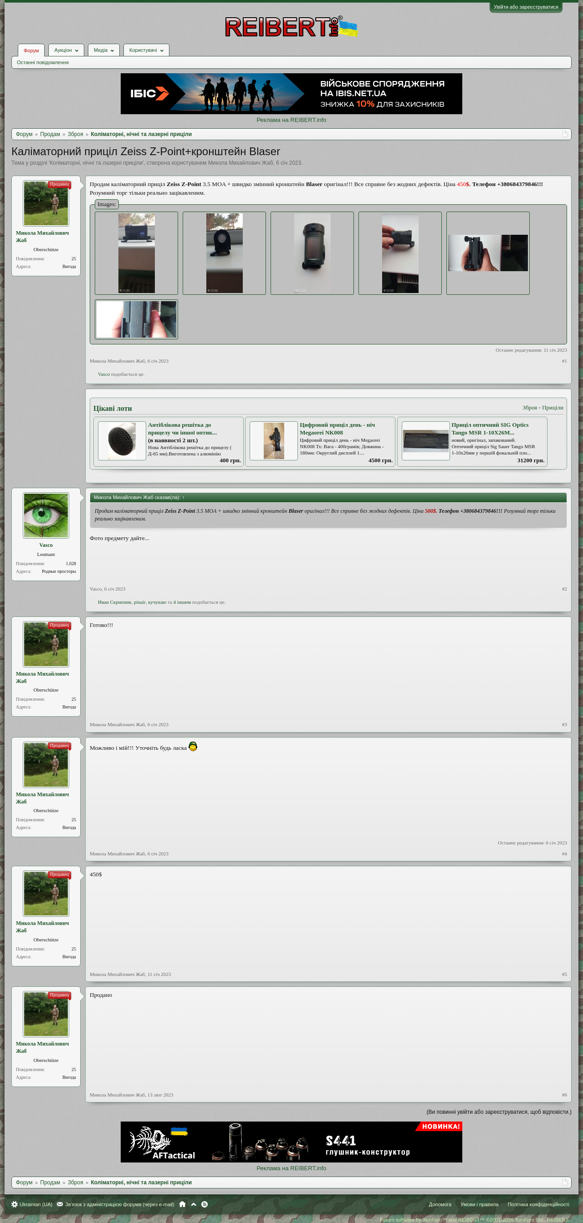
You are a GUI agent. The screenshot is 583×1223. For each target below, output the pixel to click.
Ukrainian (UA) (36, 1204)
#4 (564, 853)
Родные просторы (59, 571)
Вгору (193, 1204)
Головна (182, 1204)
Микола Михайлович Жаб (240, 163)
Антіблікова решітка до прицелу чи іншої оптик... (182, 428)
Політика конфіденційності (538, 1204)
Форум (31, 50)
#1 (564, 361)
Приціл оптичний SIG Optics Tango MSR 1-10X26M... (490, 428)
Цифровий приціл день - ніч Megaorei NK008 (337, 428)
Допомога (440, 1204)
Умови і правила (479, 1204)
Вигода (69, 266)
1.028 (71, 563)
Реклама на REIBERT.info (291, 119)
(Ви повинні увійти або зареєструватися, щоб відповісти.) (499, 1112)
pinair (140, 602)
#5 (564, 974)
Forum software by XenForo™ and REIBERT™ (474, 1220)
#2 (564, 588)
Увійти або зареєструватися (526, 7)
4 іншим (182, 602)
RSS (204, 1204)
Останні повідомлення (43, 62)
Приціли (552, 407)
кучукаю (157, 602)
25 (74, 258)
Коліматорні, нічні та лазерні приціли (96, 163)
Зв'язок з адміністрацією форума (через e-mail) (119, 1204)
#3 (564, 724)
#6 (564, 1094)
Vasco (104, 374)
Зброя (529, 407)
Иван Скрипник (115, 602)
